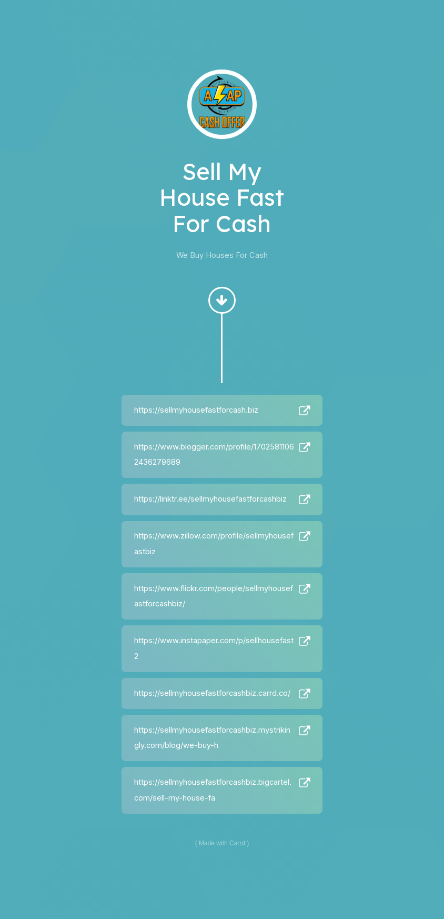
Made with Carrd (222, 843)
